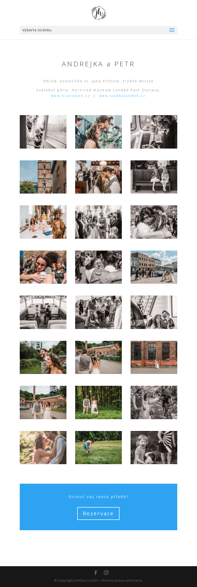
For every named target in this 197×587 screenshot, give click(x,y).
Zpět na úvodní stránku (98, 541)
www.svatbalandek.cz (122, 95)
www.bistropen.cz (70, 95)
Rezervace (98, 513)
